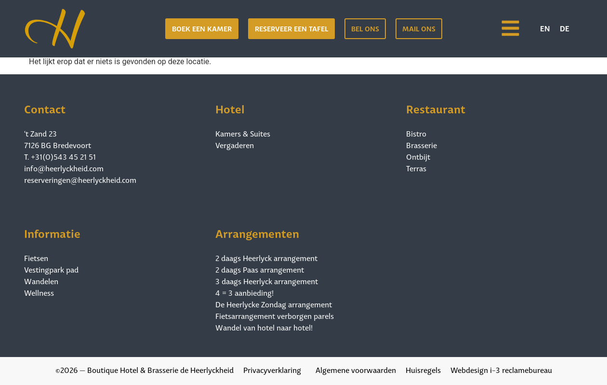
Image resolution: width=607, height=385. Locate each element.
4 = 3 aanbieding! (244, 292)
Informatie (52, 232)
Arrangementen (257, 232)
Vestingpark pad (51, 269)
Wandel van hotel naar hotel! (264, 327)
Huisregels (423, 369)
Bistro (416, 133)
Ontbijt (418, 156)
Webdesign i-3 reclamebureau (501, 369)
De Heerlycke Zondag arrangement (273, 304)
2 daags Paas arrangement (259, 269)
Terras (416, 168)
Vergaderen (234, 145)
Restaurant (435, 108)
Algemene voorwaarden (356, 369)
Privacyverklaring (272, 369)
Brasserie (421, 145)
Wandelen (41, 281)
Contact (45, 108)
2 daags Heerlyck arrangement (266, 257)
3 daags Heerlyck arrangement (266, 281)
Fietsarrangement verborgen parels (274, 315)
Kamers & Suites (242, 133)
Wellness (39, 292)
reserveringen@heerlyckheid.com (80, 179)
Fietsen (36, 257)
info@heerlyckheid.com (64, 168)
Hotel (230, 108)
